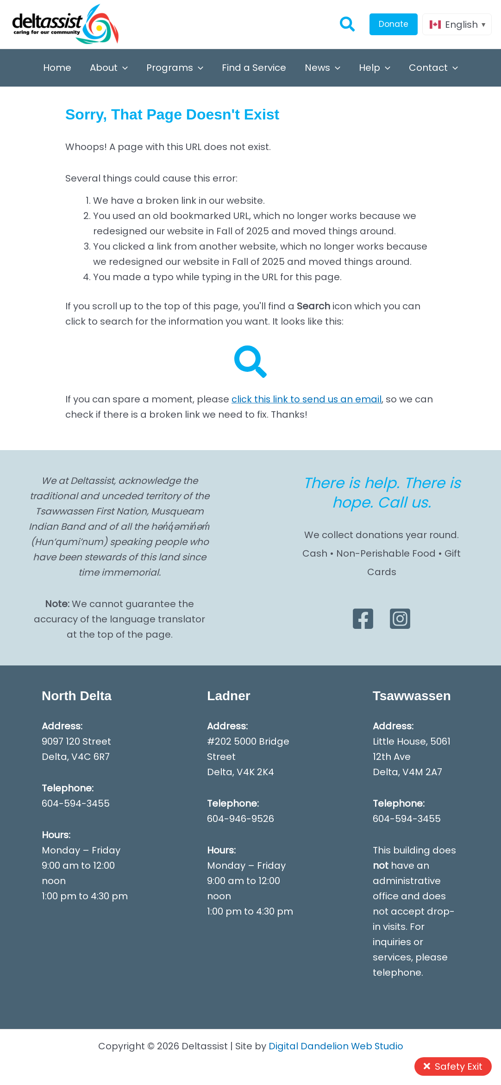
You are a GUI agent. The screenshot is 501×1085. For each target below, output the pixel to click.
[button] (348, 24)
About (109, 67)
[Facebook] (363, 618)
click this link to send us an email (307, 399)
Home (57, 67)
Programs (174, 67)
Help (374, 67)
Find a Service (254, 67)
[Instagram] (400, 618)
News (322, 67)
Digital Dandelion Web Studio (336, 1046)
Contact (433, 67)
